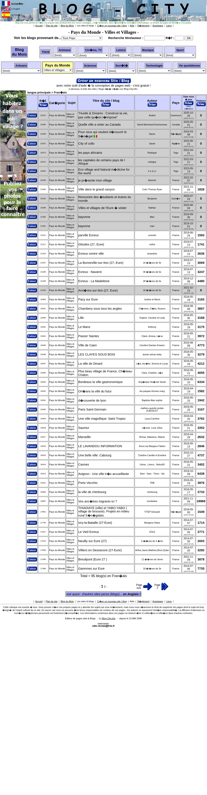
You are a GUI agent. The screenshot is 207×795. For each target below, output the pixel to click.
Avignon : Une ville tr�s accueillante (103, 474)
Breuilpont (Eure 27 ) (92, 559)
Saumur (83, 427)
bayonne (84, 217)
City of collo (86, 143)
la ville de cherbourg (92, 492)
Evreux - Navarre (90, 272)
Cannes (83, 464)
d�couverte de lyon (92, 400)
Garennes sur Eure (91, 568)
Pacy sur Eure (88, 299)
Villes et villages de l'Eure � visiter (102, 208)
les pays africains (90, 152)
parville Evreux (88, 235)
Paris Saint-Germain (92, 409)
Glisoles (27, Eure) (91, 244)
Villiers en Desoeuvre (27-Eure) (100, 550)
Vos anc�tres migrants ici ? (97, 501)
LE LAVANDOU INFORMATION (100, 446)
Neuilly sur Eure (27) (92, 541)
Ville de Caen (87, 345)
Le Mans (84, 327)
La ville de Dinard (90, 363)
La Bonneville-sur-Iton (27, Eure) (100, 262)
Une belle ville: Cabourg (94, 455)
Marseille (84, 437)
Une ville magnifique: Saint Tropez (101, 418)
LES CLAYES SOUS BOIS (96, 354)
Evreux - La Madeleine (93, 281)
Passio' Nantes (88, 336)
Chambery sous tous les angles (100, 308)
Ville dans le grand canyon (96, 189)
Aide (132, 601)
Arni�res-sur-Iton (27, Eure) (98, 290)
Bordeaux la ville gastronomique (100, 382)
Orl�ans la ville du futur (95, 391)
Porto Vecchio (87, 483)
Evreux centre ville (91, 253)
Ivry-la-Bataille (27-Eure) (95, 522)
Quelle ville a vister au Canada (99, 124)
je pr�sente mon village (95, 180)
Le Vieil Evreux (88, 532)
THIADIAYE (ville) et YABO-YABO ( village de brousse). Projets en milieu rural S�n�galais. (103, 511)
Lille (81, 317)
